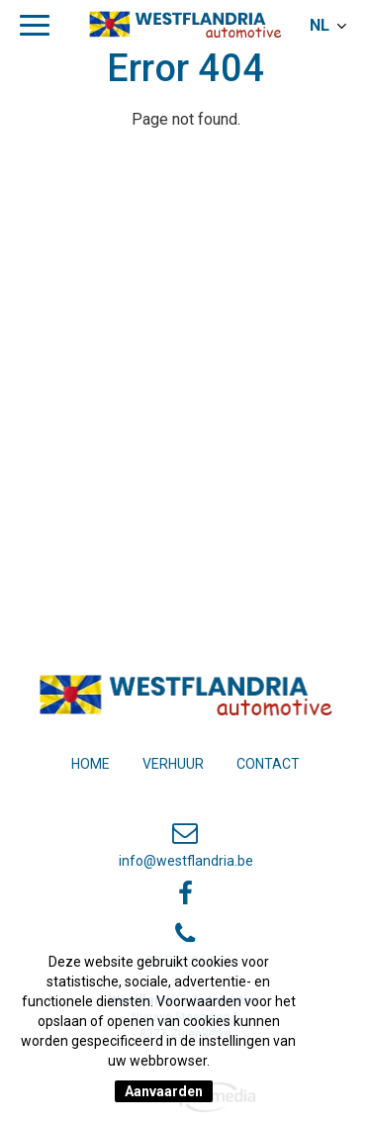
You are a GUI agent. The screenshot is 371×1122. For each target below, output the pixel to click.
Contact (268, 764)
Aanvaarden (164, 1091)
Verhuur (173, 764)
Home (90, 764)
